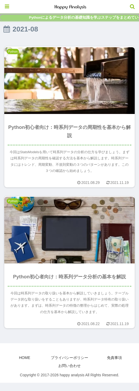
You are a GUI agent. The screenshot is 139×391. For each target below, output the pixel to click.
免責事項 (114, 358)
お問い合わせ (69, 366)
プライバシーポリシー (69, 358)
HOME (24, 358)
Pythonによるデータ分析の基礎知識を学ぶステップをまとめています (84, 17)
